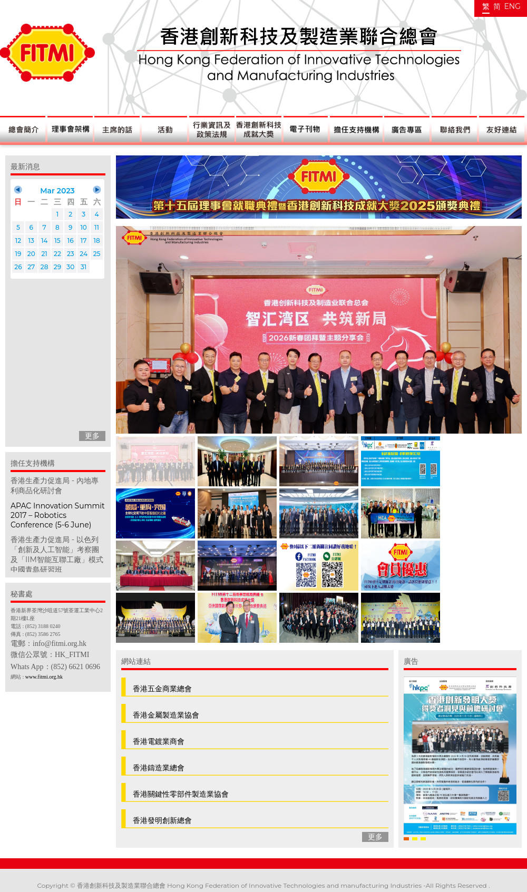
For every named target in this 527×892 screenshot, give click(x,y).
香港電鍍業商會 (158, 741)
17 (84, 240)
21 (44, 254)
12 (18, 240)
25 (97, 254)
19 (18, 254)
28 (44, 267)
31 (83, 267)
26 (18, 267)
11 (96, 227)
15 (57, 240)
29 (57, 267)
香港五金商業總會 (162, 688)
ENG (512, 6)
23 (70, 254)
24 (83, 254)
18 (96, 240)
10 (83, 227)
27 (31, 267)
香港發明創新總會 (162, 820)
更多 (92, 435)
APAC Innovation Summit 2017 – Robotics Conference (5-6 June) (58, 515)
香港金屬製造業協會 (166, 715)
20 (31, 254)
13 (31, 240)
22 (57, 254)
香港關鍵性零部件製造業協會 (181, 794)
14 (44, 240)
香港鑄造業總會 (158, 767)
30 (70, 267)
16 (70, 240)
